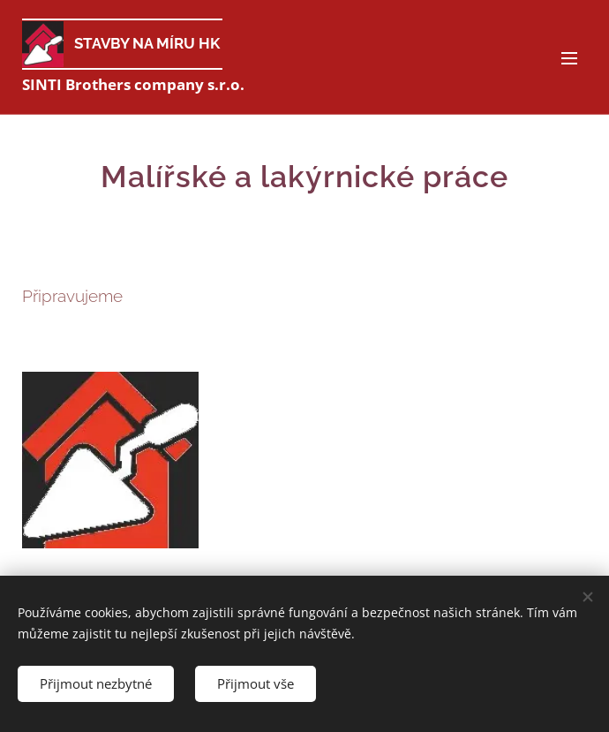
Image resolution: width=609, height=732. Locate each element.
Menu (569, 58)
